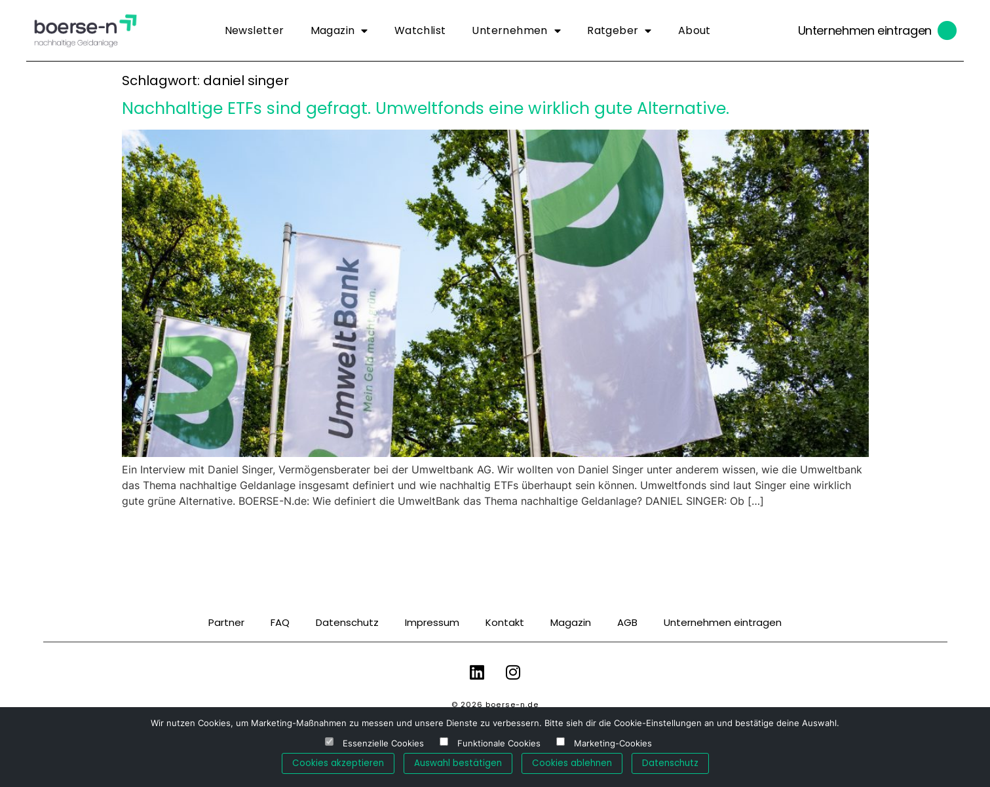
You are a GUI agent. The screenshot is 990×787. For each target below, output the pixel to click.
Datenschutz (347, 622)
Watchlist (420, 30)
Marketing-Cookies (613, 743)
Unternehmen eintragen (865, 30)
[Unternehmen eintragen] (947, 31)
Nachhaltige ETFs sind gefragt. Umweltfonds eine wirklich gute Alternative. (425, 108)
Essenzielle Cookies (383, 743)
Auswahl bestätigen (458, 763)
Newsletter (254, 30)
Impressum (432, 622)
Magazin (339, 31)
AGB (627, 622)
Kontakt (504, 622)
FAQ (280, 622)
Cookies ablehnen (572, 763)
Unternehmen (516, 31)
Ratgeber (619, 31)
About (694, 30)
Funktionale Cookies (499, 743)
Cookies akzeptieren (338, 763)
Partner (226, 622)
